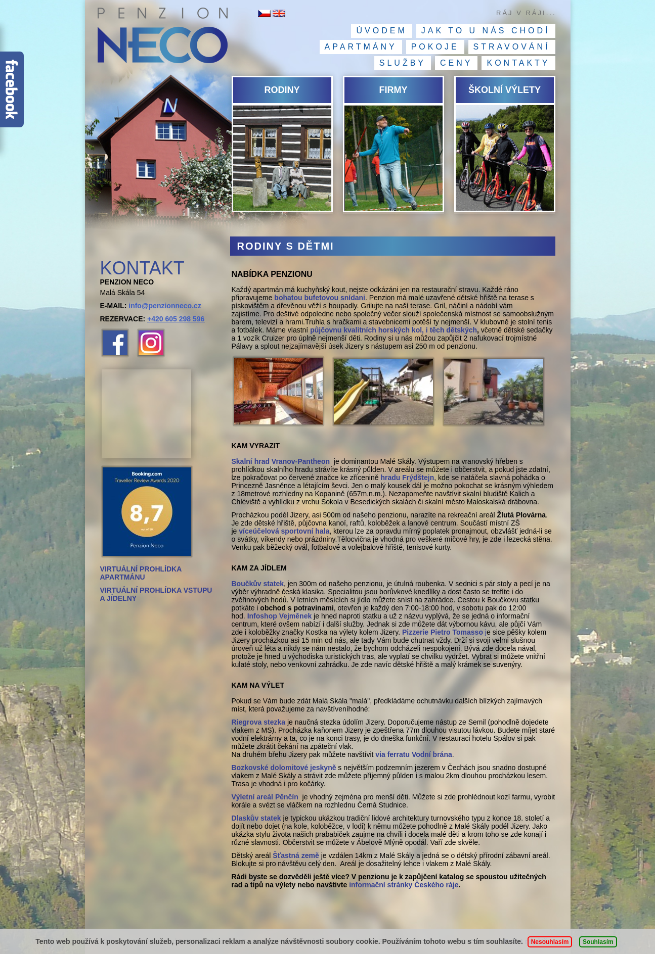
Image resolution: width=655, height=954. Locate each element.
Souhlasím (598, 941)
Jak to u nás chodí (485, 30)
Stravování (511, 46)
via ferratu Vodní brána (413, 754)
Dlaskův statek (256, 818)
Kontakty (518, 63)
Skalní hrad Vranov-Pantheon (281, 461)
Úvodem (381, 30)
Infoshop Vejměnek (279, 616)
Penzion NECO (162, 38)
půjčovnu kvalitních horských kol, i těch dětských (393, 330)
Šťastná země (296, 855)
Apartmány (361, 46)
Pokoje (435, 46)
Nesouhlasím (550, 941)
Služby (402, 63)
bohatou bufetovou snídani (319, 298)
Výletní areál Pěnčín (266, 797)
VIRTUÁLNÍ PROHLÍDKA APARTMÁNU (141, 573)
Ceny (456, 63)
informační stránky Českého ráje (403, 885)
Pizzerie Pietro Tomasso (442, 632)
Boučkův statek (258, 584)
